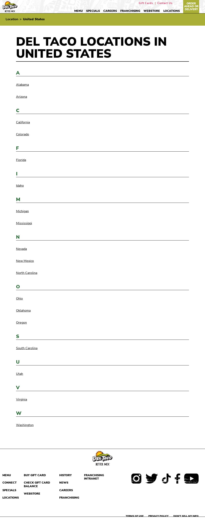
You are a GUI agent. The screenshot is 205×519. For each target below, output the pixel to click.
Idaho (20, 185)
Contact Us (164, 3)
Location (12, 19)
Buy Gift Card (35, 475)
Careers (110, 11)
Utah (19, 374)
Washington (25, 425)
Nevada (21, 249)
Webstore (152, 11)
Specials (93, 11)
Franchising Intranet (94, 477)
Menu (78, 11)
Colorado (22, 134)
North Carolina (26, 273)
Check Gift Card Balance (37, 484)
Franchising (130, 11)
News (63, 482)
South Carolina (26, 348)
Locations (171, 11)
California (23, 122)
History (65, 475)
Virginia (21, 399)
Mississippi (24, 223)
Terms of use (135, 516)
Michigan (22, 211)
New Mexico (25, 261)
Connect (9, 482)
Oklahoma (23, 310)
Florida (21, 160)
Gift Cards (146, 3)
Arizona (21, 97)
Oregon (21, 322)
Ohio (19, 298)
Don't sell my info (186, 516)
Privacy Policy (158, 516)
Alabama (22, 84)
